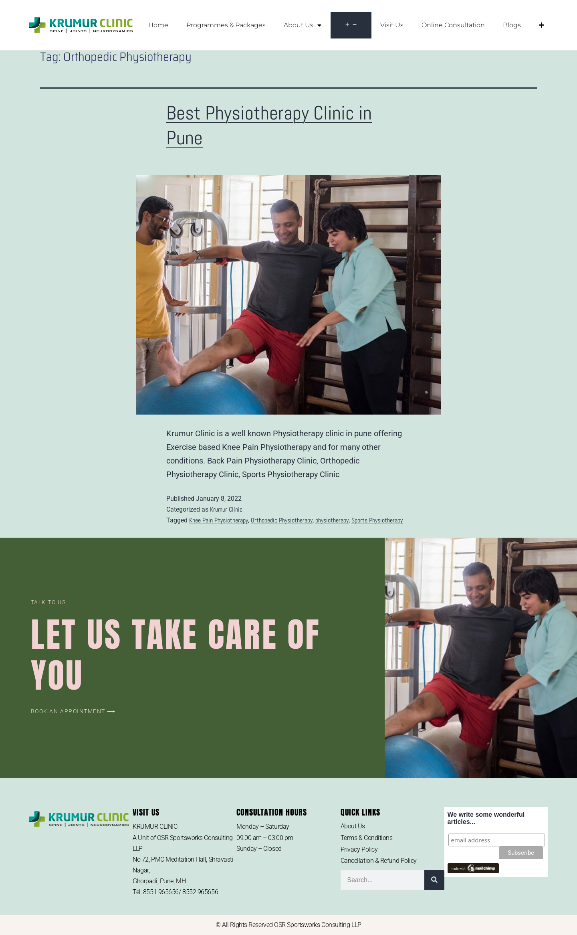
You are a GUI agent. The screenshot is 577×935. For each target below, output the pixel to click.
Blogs (512, 25)
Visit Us (391, 25)
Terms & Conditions (367, 838)
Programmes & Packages (226, 25)
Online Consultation (453, 25)
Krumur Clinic (226, 509)
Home (158, 25)
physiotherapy (332, 520)
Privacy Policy (359, 849)
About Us (302, 25)
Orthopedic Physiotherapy (282, 520)
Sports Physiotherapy (377, 520)
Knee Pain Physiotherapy (218, 520)
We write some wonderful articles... (486, 818)
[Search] (434, 880)
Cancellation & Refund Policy (379, 860)
